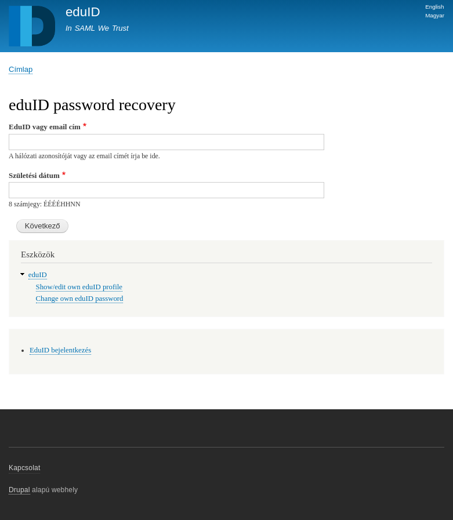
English (434, 6)
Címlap (20, 69)
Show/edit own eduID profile (79, 287)
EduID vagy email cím (45, 126)
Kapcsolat (24, 468)
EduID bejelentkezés (60, 350)
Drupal (19, 490)
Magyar (434, 15)
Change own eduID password (80, 298)
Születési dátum (34, 175)
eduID (83, 12)
